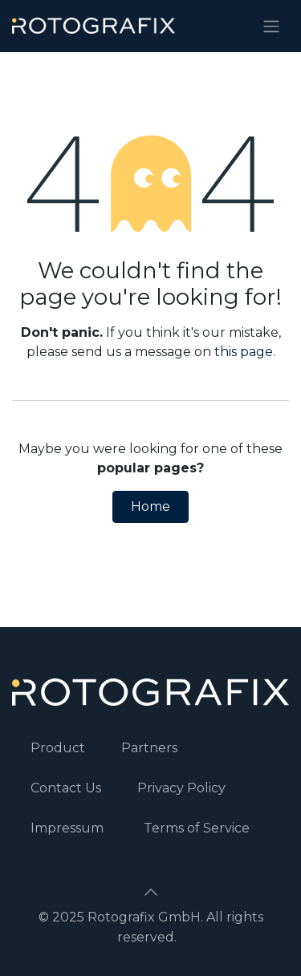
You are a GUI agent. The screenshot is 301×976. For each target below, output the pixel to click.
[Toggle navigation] (271, 26)
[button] (151, 892)
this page (243, 351)
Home (150, 506)
